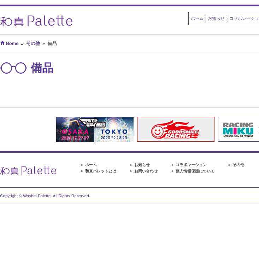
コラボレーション (191, 165)
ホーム (197, 18)
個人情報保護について (195, 171)
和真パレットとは (100, 171)
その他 (238, 165)
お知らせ (216, 18)
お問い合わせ (146, 171)
